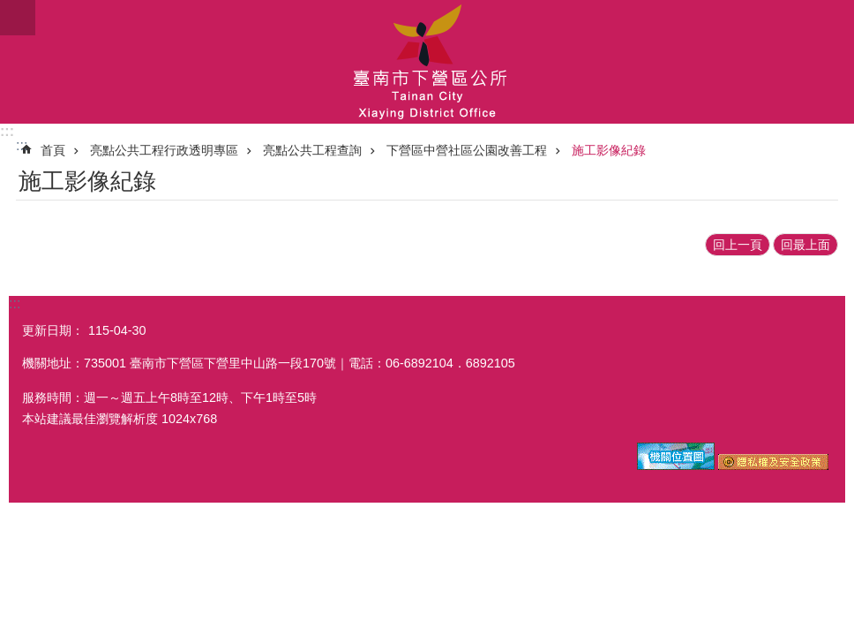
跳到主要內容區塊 (9, 9)
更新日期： (53, 330)
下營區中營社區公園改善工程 (466, 150)
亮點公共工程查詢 (312, 150)
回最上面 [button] (805, 245)
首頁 (53, 150)
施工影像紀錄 (609, 150)
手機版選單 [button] (17, 17)
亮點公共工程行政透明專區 (164, 150)
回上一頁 (737, 245)
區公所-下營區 (427, 62)
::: (7, 131)
